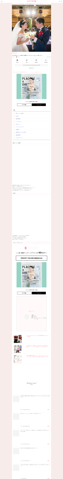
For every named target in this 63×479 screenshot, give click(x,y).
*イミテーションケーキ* (20, 126)
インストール (38, 104)
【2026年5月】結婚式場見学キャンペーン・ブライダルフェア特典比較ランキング (28, 72)
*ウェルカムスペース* (19, 137)
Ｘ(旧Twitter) (46, 62)
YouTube (17, 62)
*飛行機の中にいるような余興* (21, 132)
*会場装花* (17, 129)
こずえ (32, 314)
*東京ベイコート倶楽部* (20, 113)
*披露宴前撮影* (18, 118)
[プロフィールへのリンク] (26, 317)
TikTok (27, 62)
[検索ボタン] (61, 1)
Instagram (36, 62)
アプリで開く (24, 104)
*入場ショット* (18, 124)
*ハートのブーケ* (18, 121)
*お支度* (17, 116)
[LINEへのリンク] (59, 1)
